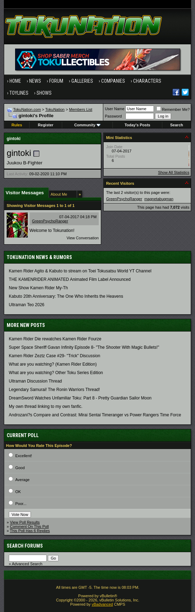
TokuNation (55, 109)
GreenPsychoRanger (50, 221)
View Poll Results (25, 522)
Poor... (20, 503)
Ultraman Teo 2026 (26, 304)
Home (15, 81)
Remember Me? (173, 109)
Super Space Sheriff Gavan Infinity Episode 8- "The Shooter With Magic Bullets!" (84, 347)
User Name (114, 109)
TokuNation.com (27, 109)
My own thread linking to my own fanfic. (45, 406)
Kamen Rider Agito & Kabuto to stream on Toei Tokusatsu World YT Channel (80, 271)
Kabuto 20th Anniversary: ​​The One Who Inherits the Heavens (66, 296)
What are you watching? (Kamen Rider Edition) (53, 364)
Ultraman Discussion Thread (35, 381)
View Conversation (82, 238)
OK (18, 492)
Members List (80, 109)
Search (176, 125)
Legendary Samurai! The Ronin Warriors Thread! (54, 389)
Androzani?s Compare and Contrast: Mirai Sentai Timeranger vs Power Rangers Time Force (95, 414)
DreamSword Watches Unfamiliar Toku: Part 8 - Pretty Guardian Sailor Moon (80, 398)
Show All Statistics (173, 172)
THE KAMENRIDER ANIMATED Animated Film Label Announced (70, 279)
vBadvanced (102, 604)
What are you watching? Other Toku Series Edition (56, 372)
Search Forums (25, 546)
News (35, 81)
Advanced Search (27, 564)
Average (22, 480)
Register (45, 125)
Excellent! (23, 456)
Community (87, 125)
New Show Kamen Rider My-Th (38, 287)
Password (113, 116)
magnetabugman (159, 199)
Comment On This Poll (29, 526)
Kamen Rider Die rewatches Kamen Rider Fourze (55, 338)
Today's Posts (137, 125)
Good (20, 468)
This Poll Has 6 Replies (30, 531)
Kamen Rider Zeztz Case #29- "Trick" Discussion (54, 355)
